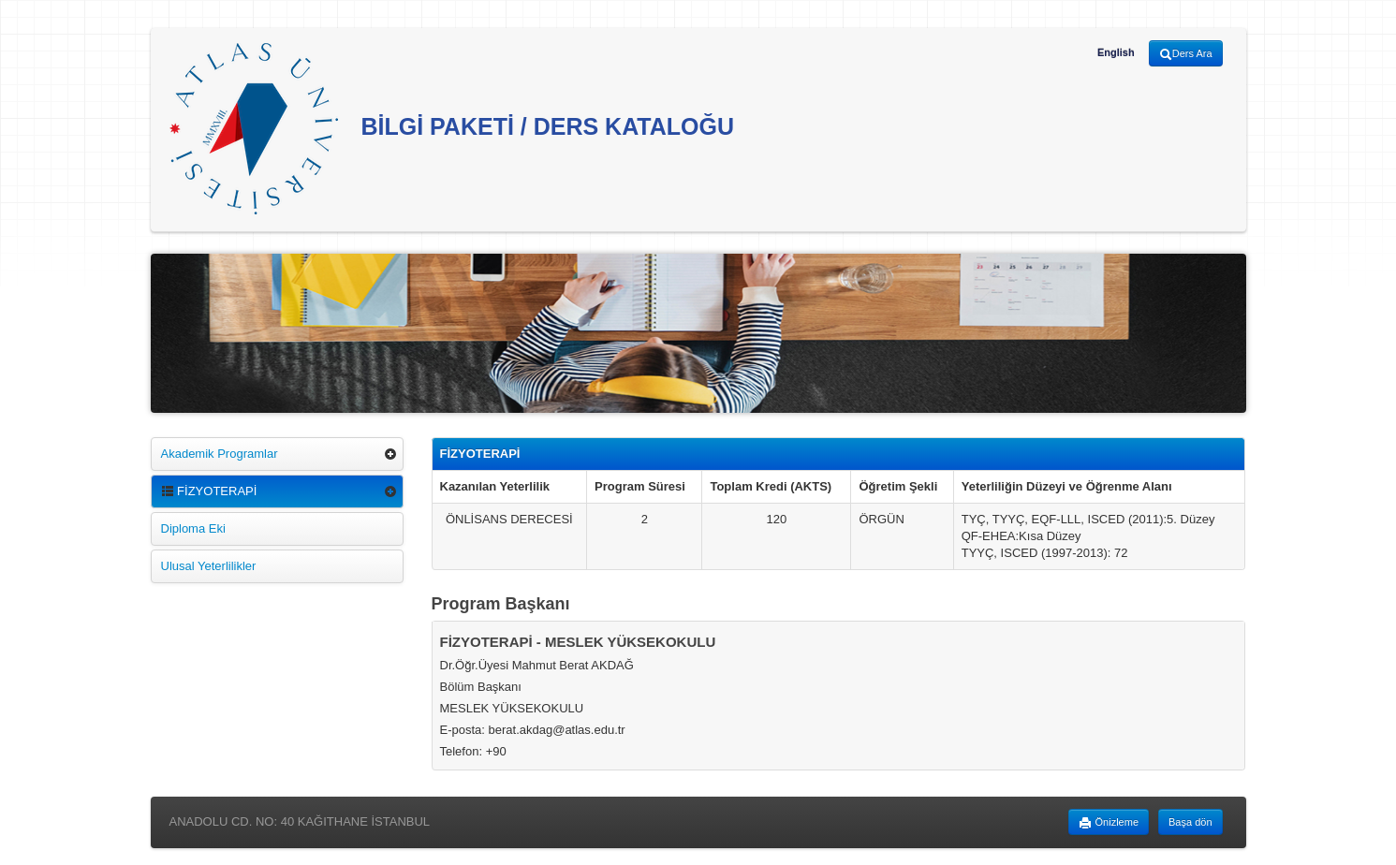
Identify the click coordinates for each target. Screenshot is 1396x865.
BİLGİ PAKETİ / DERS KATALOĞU (452, 128)
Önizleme (1109, 822)
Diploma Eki (193, 528)
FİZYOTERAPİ (209, 491)
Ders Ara (1185, 54)
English (1116, 52)
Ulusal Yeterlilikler (209, 566)
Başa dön (1190, 822)
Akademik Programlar (219, 454)
